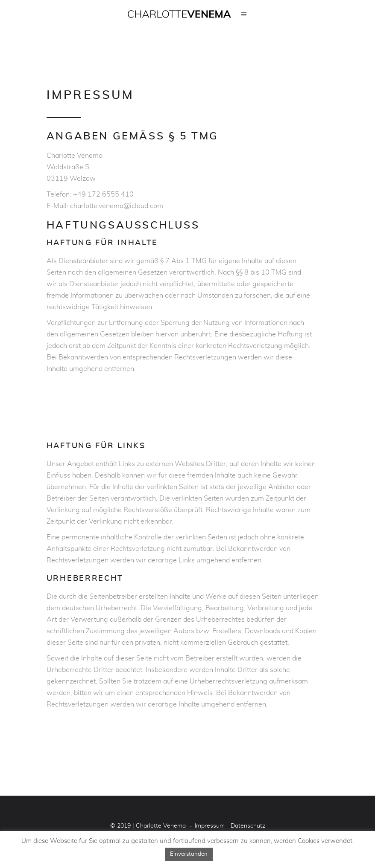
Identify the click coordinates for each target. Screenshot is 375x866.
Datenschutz (248, 826)
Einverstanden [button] (189, 854)
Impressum (210, 826)
